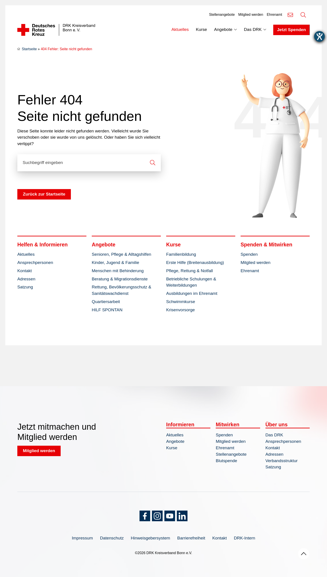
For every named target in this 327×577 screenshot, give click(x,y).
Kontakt (24, 270)
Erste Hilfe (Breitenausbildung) (195, 262)
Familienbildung (181, 254)
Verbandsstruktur (281, 460)
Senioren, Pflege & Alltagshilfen (121, 254)
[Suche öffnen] (303, 15)
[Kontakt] (290, 15)
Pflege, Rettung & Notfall (189, 270)
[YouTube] (169, 516)
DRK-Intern (244, 538)
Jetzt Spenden (291, 29)
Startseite (29, 49)
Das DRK (253, 29)
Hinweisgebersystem (150, 538)
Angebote (223, 29)
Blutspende (226, 460)
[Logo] (56, 30)
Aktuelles (180, 29)
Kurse (201, 29)
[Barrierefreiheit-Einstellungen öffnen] (319, 36)
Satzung (25, 287)
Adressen (26, 279)
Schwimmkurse (180, 301)
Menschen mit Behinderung (118, 270)
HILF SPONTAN (107, 309)
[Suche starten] (152, 162)
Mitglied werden (250, 14)
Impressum (82, 538)
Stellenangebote (222, 14)
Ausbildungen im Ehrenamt (191, 293)
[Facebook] (145, 516)
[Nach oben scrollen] (303, 554)
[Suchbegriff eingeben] (89, 162)
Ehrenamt (274, 14)
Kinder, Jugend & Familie (115, 262)
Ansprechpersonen (35, 262)
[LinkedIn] (182, 516)
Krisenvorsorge (180, 309)
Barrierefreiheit (191, 538)
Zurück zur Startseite (44, 194)
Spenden (249, 254)
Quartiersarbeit (106, 301)
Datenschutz (112, 538)
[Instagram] (157, 516)
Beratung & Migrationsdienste (120, 279)
